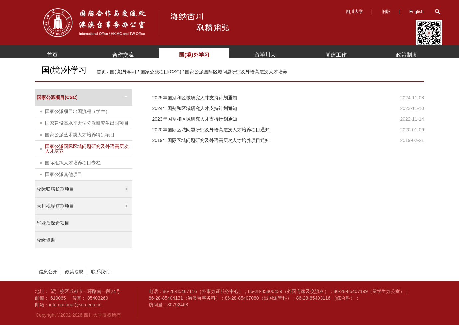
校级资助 (46, 240)
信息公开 (48, 271)
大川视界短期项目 (55, 206)
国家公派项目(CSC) (160, 71)
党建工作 (336, 55)
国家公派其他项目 (63, 174)
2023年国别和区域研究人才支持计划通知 (194, 119)
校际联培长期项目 (55, 189)
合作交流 (123, 55)
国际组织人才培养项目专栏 (73, 162)
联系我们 (100, 271)
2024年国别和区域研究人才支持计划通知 (194, 108)
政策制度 (406, 55)
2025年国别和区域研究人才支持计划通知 (194, 97)
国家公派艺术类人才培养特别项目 (80, 134)
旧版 (386, 11)
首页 (52, 55)
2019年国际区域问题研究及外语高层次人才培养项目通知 (211, 140)
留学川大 (265, 55)
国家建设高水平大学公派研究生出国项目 (87, 123)
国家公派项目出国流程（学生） (77, 111)
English (416, 11)
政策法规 (74, 271)
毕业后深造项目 (53, 223)
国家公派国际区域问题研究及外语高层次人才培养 (236, 71)
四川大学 (354, 11)
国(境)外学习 (194, 55)
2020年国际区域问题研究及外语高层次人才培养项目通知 (211, 129)
